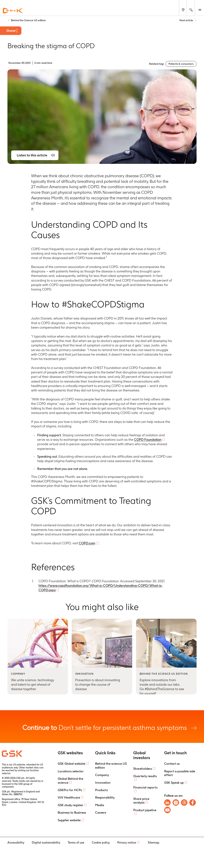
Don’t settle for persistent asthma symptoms (109, 727)
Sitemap (153, 842)
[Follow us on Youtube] (167, 810)
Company (102, 775)
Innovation (103, 782)
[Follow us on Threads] (184, 802)
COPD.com (87, 543)
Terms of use (76, 842)
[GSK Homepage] (13, 11)
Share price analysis (141, 800)
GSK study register (70, 805)
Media (99, 805)
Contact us (172, 763)
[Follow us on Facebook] (192, 802)
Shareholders (142, 768)
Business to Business (72, 812)
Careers (100, 812)
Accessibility (15, 842)
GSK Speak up (174, 782)
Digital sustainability (46, 842)
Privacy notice (126, 842)
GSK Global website (71, 763)
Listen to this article (32, 155)
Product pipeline (144, 810)
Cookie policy (101, 842)
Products (101, 790)
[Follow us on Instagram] (176, 802)
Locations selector (71, 771)
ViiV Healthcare (69, 797)
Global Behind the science (70, 780)
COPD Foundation (147, 439)
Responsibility (105, 797)
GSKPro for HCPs (70, 790)
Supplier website (69, 820)
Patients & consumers (181, 63)
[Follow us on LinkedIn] (167, 802)
